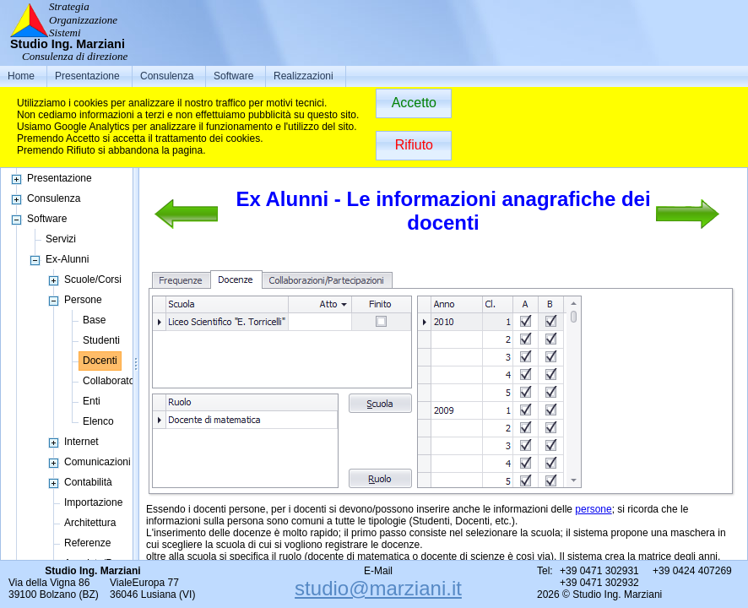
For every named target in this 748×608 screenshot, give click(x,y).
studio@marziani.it (378, 588)
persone (593, 509)
